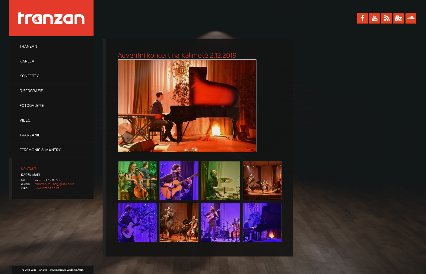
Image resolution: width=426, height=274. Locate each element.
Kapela (27, 61)
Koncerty (29, 76)
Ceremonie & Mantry (40, 150)
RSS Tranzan (386, 18)
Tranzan (28, 46)
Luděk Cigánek (75, 269)
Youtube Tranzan (374, 18)
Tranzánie (30, 135)
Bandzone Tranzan (398, 18)
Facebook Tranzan (362, 18)
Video (25, 120)
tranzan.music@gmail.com (54, 184)
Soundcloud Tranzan (410, 18)
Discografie (31, 90)
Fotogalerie (32, 105)
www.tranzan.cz (47, 188)
